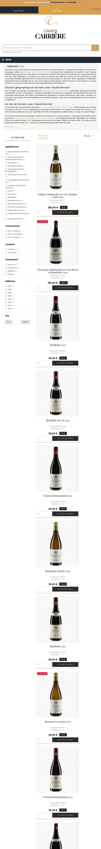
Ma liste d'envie (67, 792)
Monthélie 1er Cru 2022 (83, 246)
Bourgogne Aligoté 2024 (83, 309)
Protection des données (49, 798)
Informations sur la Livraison (50, 777)
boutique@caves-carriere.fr (16, 782)
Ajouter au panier (56, 200)
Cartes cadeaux (67, 796)
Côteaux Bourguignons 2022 (50, 310)
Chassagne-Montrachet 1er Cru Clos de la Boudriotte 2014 (83, 184)
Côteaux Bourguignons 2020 (50, 686)
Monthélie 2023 (50, 371)
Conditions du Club (85, 778)
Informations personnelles (66, 773)
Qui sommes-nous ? (49, 771)
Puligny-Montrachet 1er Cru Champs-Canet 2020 (50, 183)
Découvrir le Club (84, 770)
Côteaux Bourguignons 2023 (50, 435)
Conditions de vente (49, 784)
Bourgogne (9, 72)
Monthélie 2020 (50, 560)
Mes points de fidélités (66, 786)
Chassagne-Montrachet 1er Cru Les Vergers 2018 (83, 624)
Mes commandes (66, 779)
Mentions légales (47, 791)
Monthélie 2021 (50, 622)
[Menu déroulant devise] (96, 9)
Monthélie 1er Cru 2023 (83, 497)
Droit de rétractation (48, 805)
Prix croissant (90, 136)
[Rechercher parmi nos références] (50, 48)
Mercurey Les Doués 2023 (83, 371)
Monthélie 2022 (50, 246)
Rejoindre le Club (84, 774)
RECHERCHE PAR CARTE (11, 52)
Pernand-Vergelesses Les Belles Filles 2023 (50, 498)
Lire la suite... (10, 127)
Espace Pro (48, 810)
